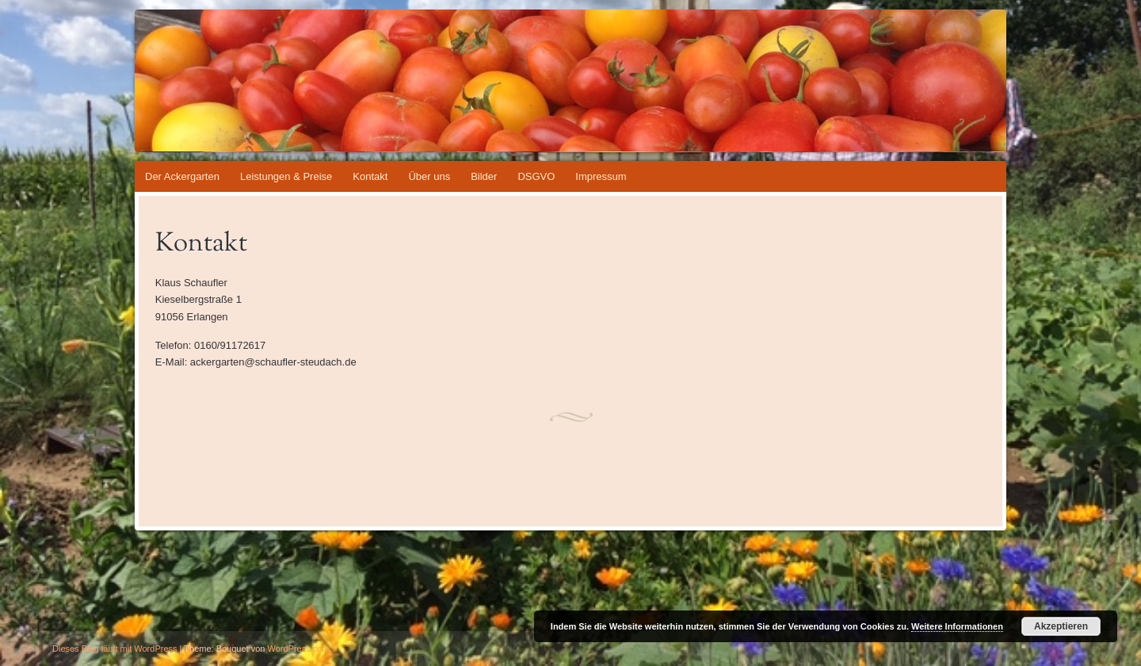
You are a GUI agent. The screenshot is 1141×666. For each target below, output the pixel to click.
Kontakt (370, 176)
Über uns (429, 176)
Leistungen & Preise (286, 176)
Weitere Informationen (957, 626)
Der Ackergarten (182, 176)
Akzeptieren (1061, 626)
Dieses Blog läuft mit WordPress (114, 648)
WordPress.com (299, 648)
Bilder (484, 176)
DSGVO (536, 176)
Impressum (600, 176)
